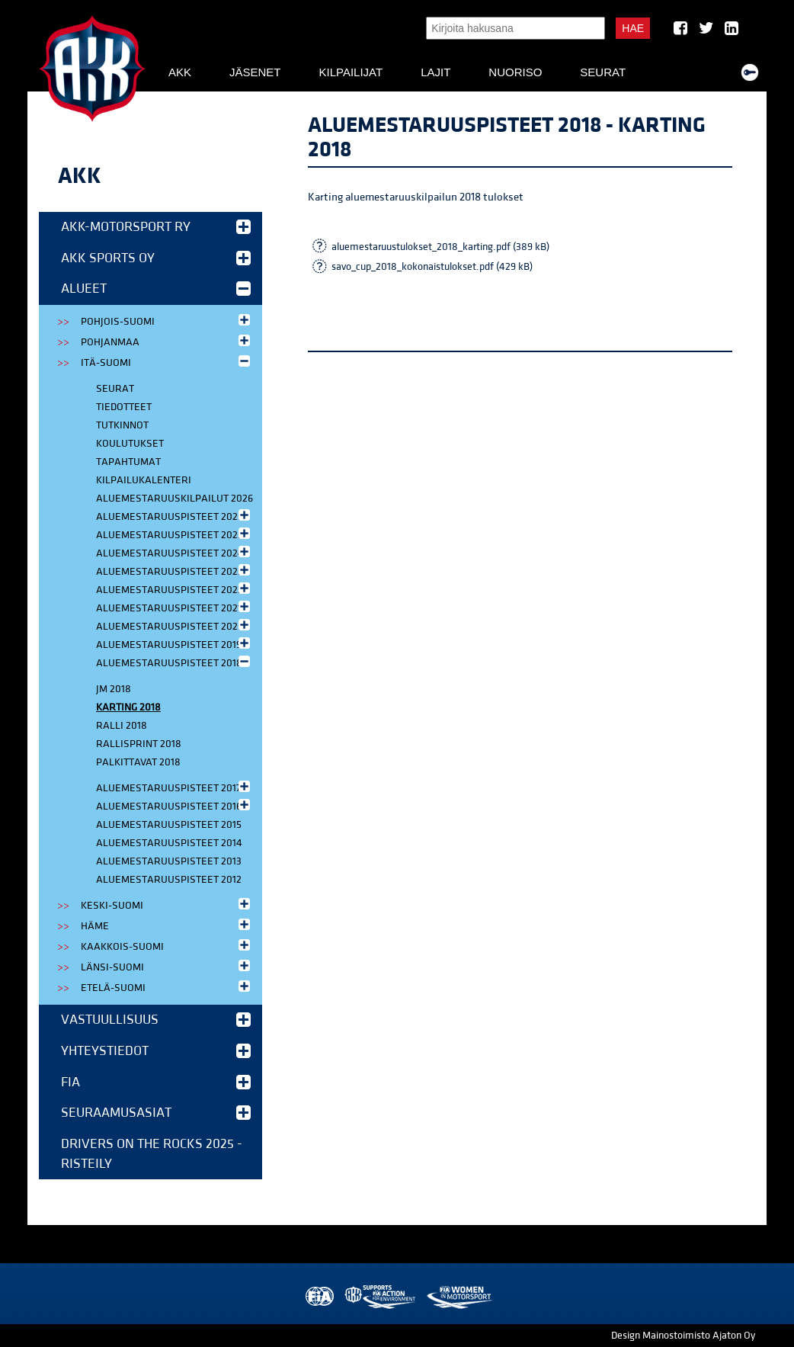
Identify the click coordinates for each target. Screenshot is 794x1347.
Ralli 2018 (121, 726)
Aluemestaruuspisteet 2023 (174, 571)
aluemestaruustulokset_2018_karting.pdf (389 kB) (440, 247)
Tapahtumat (128, 462)
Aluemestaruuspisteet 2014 (169, 843)
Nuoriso (515, 72)
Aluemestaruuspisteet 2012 (169, 880)
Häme (167, 925)
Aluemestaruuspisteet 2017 (174, 787)
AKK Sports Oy (156, 258)
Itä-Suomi (167, 362)
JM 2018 (113, 689)
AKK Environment (381, 1297)
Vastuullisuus (156, 1019)
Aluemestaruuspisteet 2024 (174, 552)
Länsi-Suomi (167, 966)
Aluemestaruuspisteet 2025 (174, 534)
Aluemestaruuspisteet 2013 (169, 861)
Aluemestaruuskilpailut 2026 (174, 498)
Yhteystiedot (156, 1051)
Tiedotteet (124, 407)
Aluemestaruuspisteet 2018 (174, 662)
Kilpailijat (351, 72)
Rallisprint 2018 (138, 744)
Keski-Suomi (167, 904)
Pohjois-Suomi (167, 321)
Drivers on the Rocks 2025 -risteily (151, 1153)
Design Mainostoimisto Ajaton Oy (683, 1335)
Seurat (603, 72)
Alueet (156, 288)
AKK (179, 72)
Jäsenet (255, 72)
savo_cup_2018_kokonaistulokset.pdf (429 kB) (432, 267)
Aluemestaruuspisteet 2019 (174, 644)
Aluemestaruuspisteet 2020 (174, 625)
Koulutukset (130, 444)
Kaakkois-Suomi (167, 946)
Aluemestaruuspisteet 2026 (174, 516)
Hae (633, 28)
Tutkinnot (122, 425)
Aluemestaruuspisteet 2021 (174, 607)
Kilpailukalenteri (143, 480)
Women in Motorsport (459, 1297)
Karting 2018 (128, 707)
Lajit (435, 72)
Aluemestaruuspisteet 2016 (174, 805)
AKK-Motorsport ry (156, 227)
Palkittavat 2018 (138, 762)
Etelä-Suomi (167, 987)
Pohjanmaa (167, 341)
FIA (156, 1082)
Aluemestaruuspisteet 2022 (174, 589)
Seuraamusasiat (156, 1112)
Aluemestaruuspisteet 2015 (169, 825)
